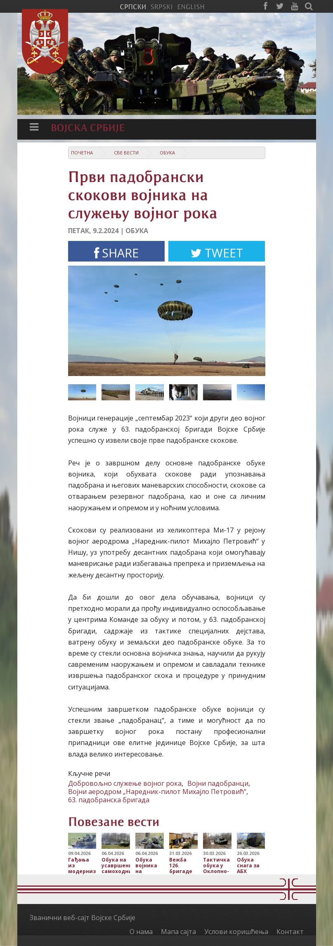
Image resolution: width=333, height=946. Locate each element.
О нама (141, 931)
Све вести (126, 152)
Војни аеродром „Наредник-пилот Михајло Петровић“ (157, 791)
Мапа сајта (178, 931)
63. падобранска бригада (108, 799)
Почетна (82, 152)
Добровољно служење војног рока (125, 783)
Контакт (290, 931)
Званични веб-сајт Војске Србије (82, 917)
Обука (167, 152)
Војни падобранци (217, 783)
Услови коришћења (236, 931)
